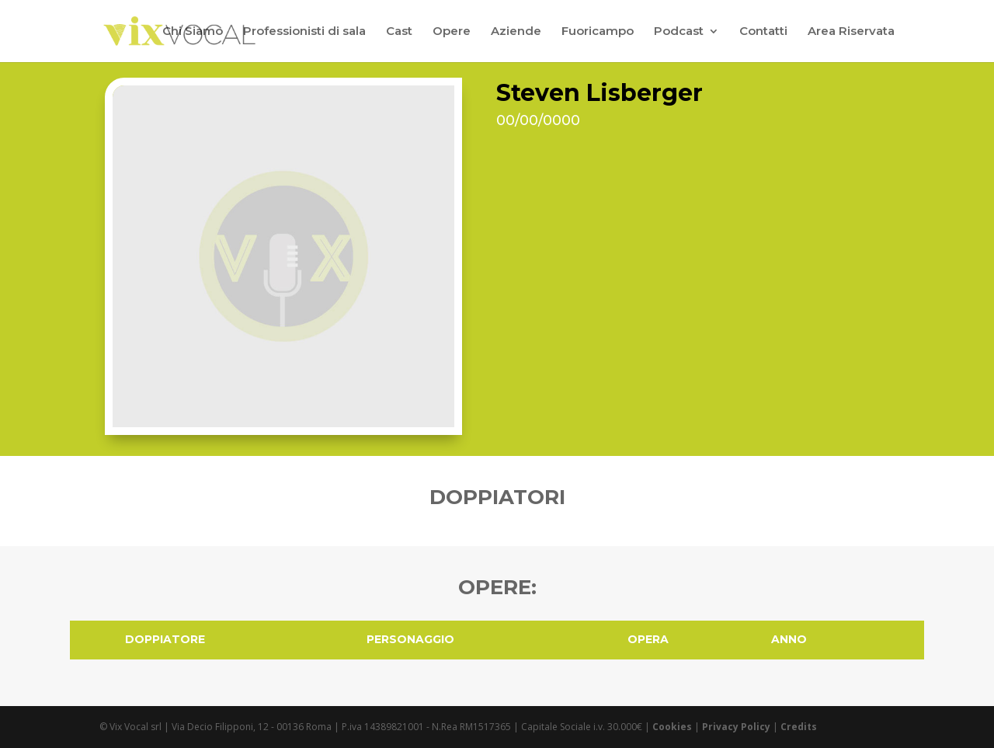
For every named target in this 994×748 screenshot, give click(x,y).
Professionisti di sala (304, 32)
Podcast (679, 32)
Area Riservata (851, 32)
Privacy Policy (736, 726)
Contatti (763, 32)
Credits (798, 726)
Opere (452, 32)
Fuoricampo (597, 32)
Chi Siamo (192, 32)
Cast (399, 32)
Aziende (516, 32)
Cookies (672, 726)
